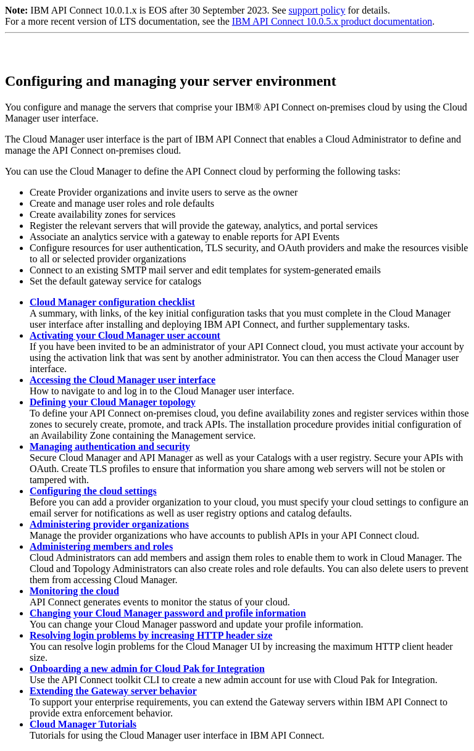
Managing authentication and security (110, 446)
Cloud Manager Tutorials (83, 724)
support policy (316, 10)
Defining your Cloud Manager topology (113, 402)
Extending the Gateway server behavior (113, 691)
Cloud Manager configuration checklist (112, 302)
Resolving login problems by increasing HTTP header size (151, 635)
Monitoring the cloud (74, 591)
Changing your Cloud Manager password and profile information (168, 613)
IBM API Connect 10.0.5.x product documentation (332, 21)
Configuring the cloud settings (93, 491)
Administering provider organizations (109, 524)
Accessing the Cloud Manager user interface (122, 380)
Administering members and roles (101, 546)
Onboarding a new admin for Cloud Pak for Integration (147, 668)
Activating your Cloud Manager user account (125, 335)
